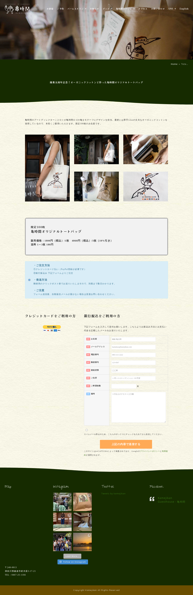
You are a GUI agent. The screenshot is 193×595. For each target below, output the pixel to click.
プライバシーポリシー (150, 451)
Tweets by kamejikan (113, 493)
